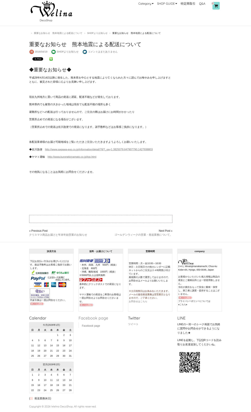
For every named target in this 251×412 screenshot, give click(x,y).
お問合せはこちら (138, 301)
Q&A (202, 3)
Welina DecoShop (62, 406)
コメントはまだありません (103, 51)
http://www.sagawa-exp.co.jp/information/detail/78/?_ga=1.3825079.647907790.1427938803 (99, 149)
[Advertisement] (69, 218)
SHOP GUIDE (166, 3)
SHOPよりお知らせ (68, 51)
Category (144, 3)
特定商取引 (188, 3)
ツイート (133, 324)
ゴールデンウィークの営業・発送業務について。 (143, 234)
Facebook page (93, 318)
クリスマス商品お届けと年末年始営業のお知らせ (58, 234)
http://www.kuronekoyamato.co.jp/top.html (72, 156)
